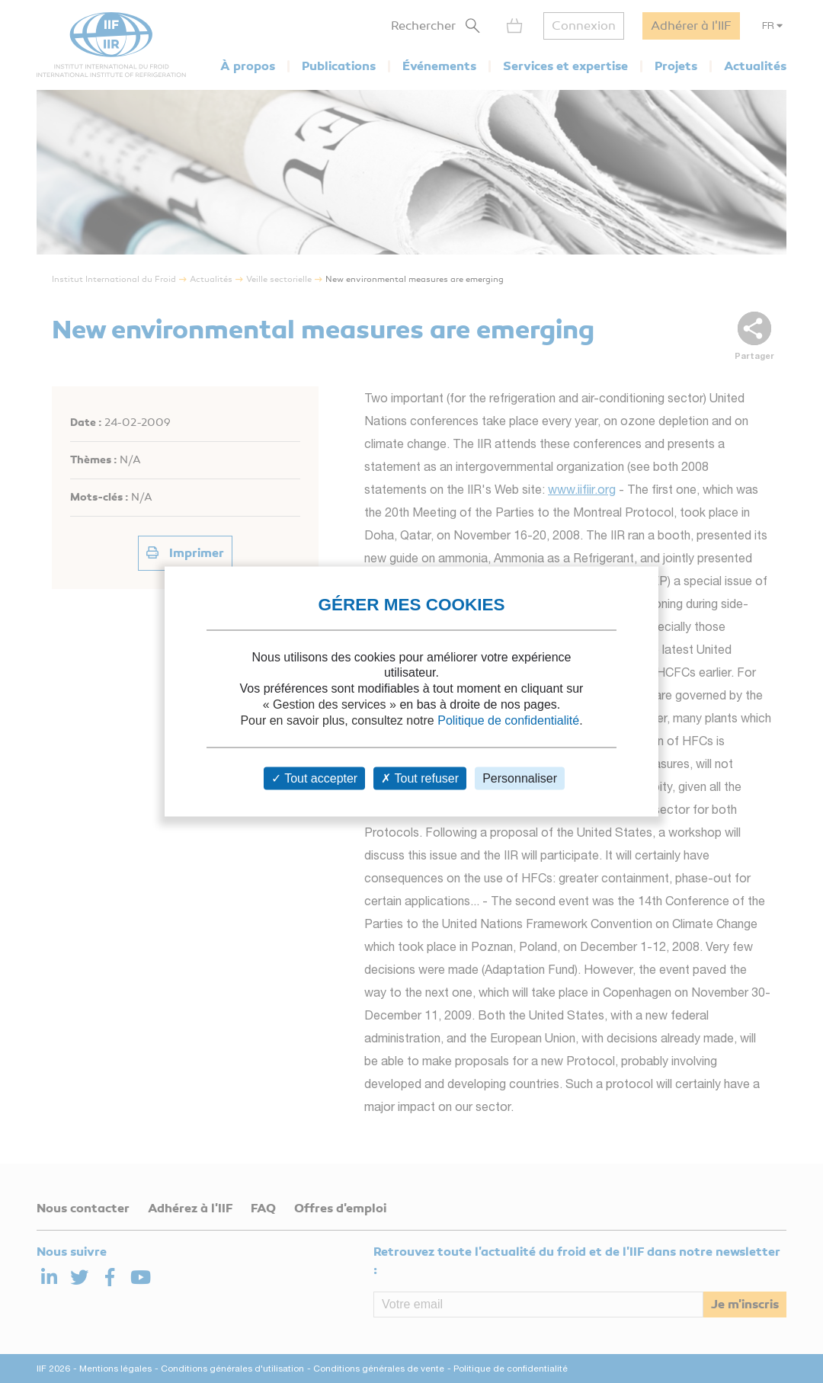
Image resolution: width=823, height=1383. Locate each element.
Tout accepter (314, 778)
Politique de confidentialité (508, 719)
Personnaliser (519, 778)
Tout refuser (420, 778)
